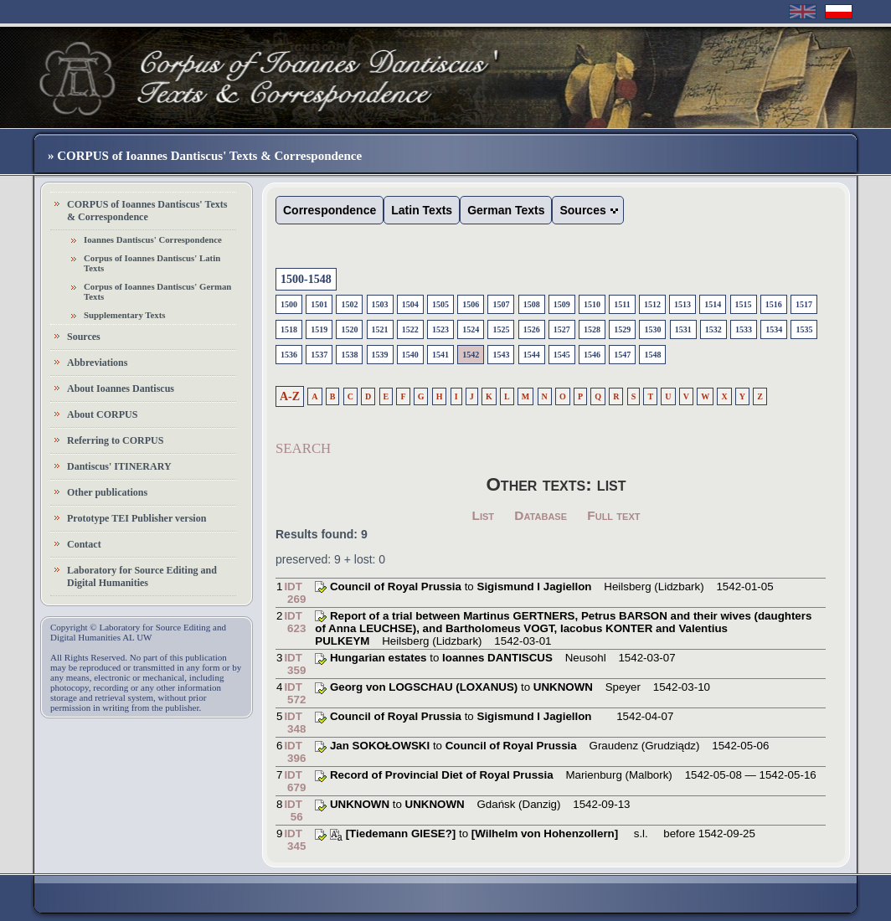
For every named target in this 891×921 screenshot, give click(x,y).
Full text (613, 515)
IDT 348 (295, 722)
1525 (500, 329)
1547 (622, 354)
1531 (683, 329)
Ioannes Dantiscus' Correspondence (153, 239)
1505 (440, 304)
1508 (531, 304)
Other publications (107, 492)
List (483, 515)
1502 (349, 304)
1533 (743, 329)
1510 (592, 304)
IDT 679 (295, 781)
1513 (682, 304)
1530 (652, 329)
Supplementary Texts (125, 315)
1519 (319, 329)
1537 (319, 354)
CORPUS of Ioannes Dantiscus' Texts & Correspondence (147, 210)
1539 (380, 354)
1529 (622, 329)
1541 (440, 354)
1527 (562, 329)
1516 (773, 304)
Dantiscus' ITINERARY (119, 466)
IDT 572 (295, 693)
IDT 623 (295, 622)
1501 (319, 304)
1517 (804, 304)
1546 (592, 354)
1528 (592, 329)
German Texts (505, 210)
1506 (470, 304)
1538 (349, 354)
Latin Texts (421, 210)
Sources (83, 336)
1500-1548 (306, 279)
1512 (652, 304)
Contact (84, 544)
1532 (713, 329)
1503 (380, 304)
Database (540, 515)
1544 (531, 354)
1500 (289, 304)
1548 (652, 354)
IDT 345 (295, 839)
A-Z (290, 396)
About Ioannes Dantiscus (120, 388)
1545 (562, 354)
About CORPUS (102, 414)
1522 (410, 329)
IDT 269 (295, 592)
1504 (410, 304)
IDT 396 (295, 751)
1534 (773, 329)
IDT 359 (295, 664)
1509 (562, 304)
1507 (500, 304)
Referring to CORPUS (115, 440)
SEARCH (303, 448)
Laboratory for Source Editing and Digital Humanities (142, 576)
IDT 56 (293, 810)
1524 (470, 329)
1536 (289, 354)
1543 (500, 354)
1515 (743, 304)
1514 (712, 304)
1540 (410, 354)
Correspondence (329, 210)
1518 (289, 329)
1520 (349, 329)
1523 (440, 329)
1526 (531, 329)
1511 (622, 304)
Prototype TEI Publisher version (136, 518)
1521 (380, 329)
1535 (804, 329)
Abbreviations (97, 362)
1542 (470, 354)
